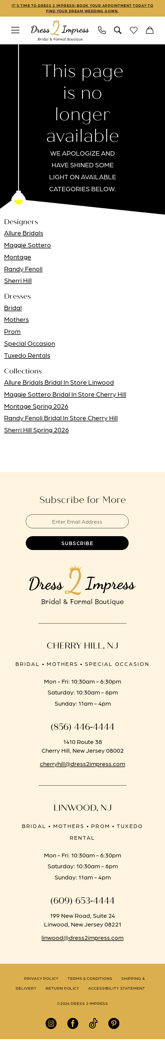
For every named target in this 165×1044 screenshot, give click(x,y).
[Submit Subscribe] (82, 547)
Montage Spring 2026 (36, 407)
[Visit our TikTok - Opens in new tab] (93, 1028)
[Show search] (118, 32)
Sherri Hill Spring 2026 (36, 430)
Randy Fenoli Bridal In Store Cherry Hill (61, 419)
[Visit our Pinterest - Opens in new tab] (113, 1028)
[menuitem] (15, 31)
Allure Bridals (23, 234)
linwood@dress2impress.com (82, 942)
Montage (17, 257)
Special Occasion (29, 344)
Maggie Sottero (27, 245)
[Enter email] (82, 523)
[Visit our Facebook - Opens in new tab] (72, 1028)
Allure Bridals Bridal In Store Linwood (59, 383)
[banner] (60, 31)
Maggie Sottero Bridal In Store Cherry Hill (65, 395)
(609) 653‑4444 (82, 905)
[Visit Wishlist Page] (134, 32)
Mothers (16, 320)
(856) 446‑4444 (82, 732)
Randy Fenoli (23, 269)
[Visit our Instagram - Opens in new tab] (51, 1028)
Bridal (13, 308)
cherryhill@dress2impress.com (82, 768)
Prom (12, 332)
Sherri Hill (18, 281)
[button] (15, 31)
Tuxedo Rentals (27, 356)
